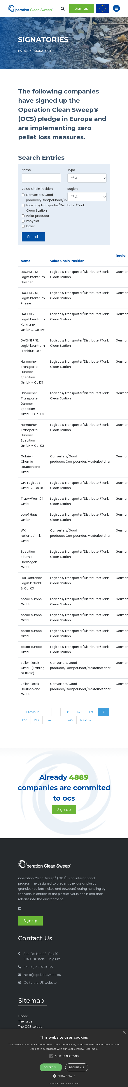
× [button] (124, 1032)
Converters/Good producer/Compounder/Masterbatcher (54, 197)
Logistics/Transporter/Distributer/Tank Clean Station (53, 208)
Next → (85, 720)
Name (26, 170)
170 (91, 712)
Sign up (81, 8)
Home (22, 50)
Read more (91, 1048)
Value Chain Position (37, 189)
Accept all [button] (51, 1067)
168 (66, 712)
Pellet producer (35, 216)
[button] (64, 1076)
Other (28, 226)
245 (70, 720)
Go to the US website (40, 983)
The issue (25, 1021)
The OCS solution (31, 1027)
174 (48, 720)
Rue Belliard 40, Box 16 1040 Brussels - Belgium (41, 956)
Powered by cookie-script (64, 1083)
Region (72, 189)
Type (71, 170)
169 (79, 712)
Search (33, 237)
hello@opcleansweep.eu (42, 975)
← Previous (30, 712)
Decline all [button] (76, 1067)
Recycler (30, 221)
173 (36, 720)
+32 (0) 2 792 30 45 (38, 967)
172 (24, 720)
